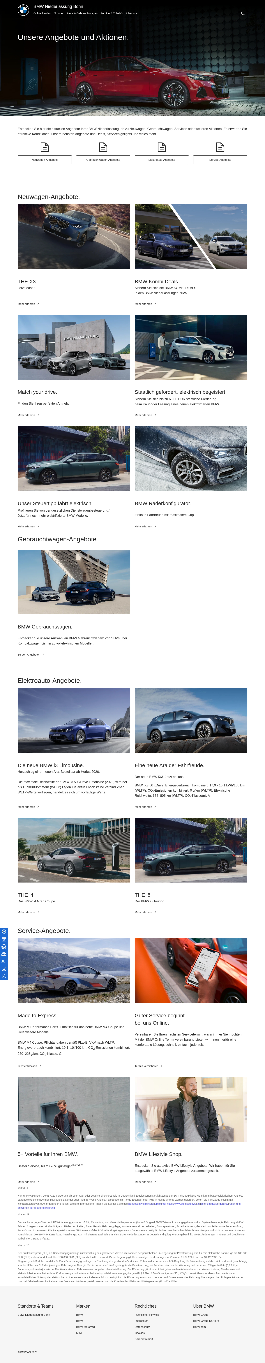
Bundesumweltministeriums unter (147, 1203)
